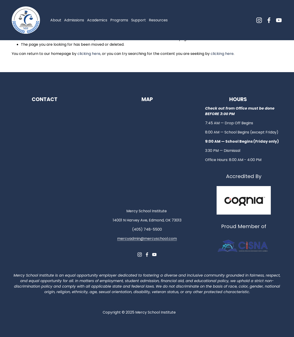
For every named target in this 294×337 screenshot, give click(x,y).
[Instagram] (259, 20)
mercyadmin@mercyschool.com (147, 238)
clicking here (88, 53)
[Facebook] (269, 20)
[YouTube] (278, 20)
